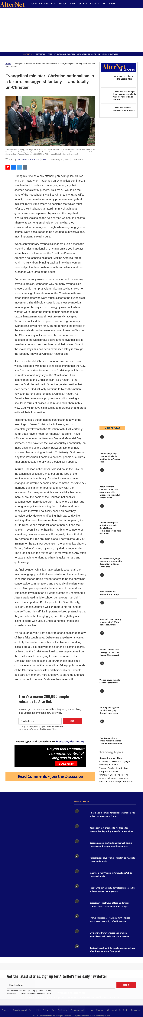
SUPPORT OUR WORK (110, 54)
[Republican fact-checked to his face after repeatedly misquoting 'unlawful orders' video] (106, 475)
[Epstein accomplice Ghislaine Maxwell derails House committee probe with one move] (106, 511)
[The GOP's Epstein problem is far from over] (106, 111)
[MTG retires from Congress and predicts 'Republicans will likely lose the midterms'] (80, 935)
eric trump (128, 781)
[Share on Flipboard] (7, 167)
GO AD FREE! (95, 54)
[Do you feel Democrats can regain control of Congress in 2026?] (31, 754)
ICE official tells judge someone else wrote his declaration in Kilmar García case (110, 562)
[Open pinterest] (22, 803)
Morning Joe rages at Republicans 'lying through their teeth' (109, 710)
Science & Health (39, 4)
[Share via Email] (25, 167)
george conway (107, 758)
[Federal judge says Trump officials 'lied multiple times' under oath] (106, 442)
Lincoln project (116, 775)
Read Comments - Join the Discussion (50, 776)
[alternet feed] (128, 4)
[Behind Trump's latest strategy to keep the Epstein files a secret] (106, 638)
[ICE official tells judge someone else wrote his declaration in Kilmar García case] (106, 547)
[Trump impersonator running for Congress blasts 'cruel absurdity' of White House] (80, 920)
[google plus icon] (16, 803)
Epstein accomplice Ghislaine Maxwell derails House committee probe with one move (110, 528)
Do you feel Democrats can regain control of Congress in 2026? (66, 753)
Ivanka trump (114, 781)
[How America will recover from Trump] (106, 580)
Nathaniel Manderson (28, 159)
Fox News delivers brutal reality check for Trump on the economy (110, 741)
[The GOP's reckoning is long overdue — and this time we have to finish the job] (106, 95)
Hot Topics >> (28, 54)
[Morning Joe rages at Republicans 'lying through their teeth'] (106, 696)
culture (63, 4)
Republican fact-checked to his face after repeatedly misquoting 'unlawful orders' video (109, 492)
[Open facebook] (124, 3)
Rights (93, 4)
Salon (44, 159)
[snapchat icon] (26, 803)
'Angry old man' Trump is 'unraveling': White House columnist (110, 622)
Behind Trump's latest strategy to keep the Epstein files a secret (109, 652)
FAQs (50, 54)
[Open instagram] (18, 803)
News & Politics (83, 54)
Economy (82, 4)
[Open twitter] (126, 3)
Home (8, 63)
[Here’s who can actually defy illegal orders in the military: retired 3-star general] (80, 890)
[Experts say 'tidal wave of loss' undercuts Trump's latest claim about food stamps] (80, 905)
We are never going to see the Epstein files (109, 681)
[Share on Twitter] (19, 167)
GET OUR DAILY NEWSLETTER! (64, 54)
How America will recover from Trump (109, 593)
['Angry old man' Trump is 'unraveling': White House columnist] (106, 607)
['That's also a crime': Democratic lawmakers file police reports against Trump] (80, 815)
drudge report (115, 768)
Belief (54, 4)
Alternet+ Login (106, 4)
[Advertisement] (71, 30)
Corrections (41, 54)
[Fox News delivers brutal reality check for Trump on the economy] (106, 726)
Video (73, 4)
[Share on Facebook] (13, 167)
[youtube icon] (24, 803)
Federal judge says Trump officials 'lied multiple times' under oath (109, 457)
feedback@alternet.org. (70, 741)
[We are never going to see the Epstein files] (106, 80)
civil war (115, 761)
